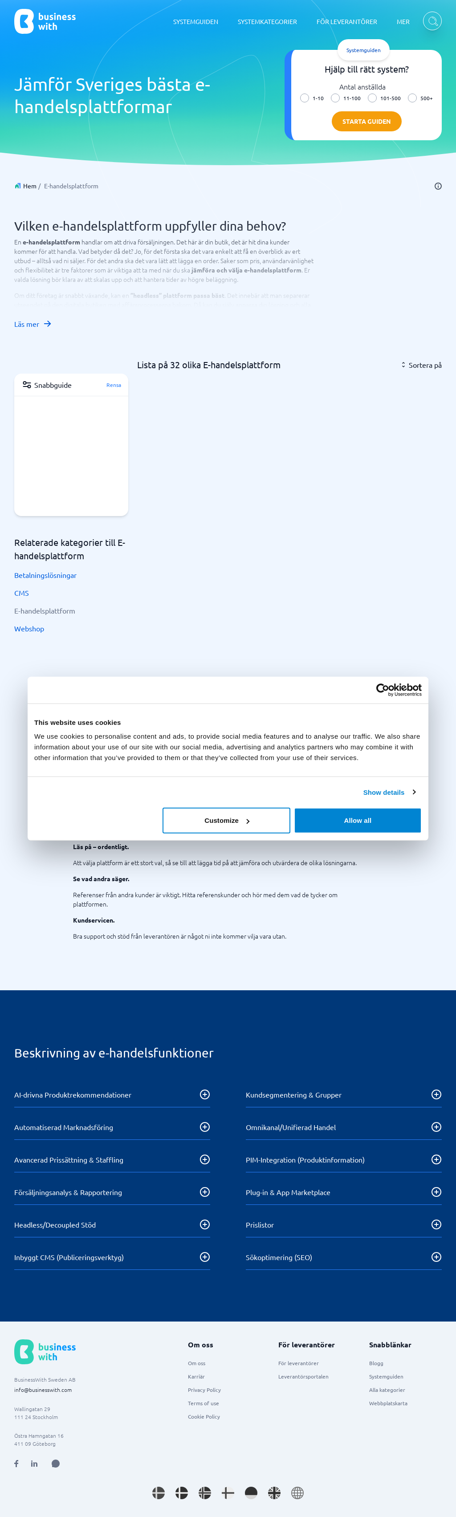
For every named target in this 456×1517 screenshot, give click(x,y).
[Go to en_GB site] (274, 1493)
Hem (30, 186)
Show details (384, 792)
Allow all (358, 820)
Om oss (196, 1363)
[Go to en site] (297, 1493)
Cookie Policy (204, 1416)
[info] (438, 186)
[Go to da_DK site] (181, 1493)
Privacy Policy (204, 1389)
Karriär (196, 1376)
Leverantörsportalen (303, 1376)
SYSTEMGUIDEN (195, 21)
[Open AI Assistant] (55, 1463)
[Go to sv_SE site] (158, 1493)
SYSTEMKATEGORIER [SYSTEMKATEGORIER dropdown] (267, 21)
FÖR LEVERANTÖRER (347, 21)
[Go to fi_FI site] (228, 1493)
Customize (226, 820)
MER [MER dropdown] (403, 21)
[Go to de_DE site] (251, 1493)
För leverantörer (298, 1363)
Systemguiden (386, 1376)
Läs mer (33, 323)
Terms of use (203, 1403)
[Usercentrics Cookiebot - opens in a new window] (383, 689)
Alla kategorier (387, 1389)
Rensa (113, 384)
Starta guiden (366, 121)
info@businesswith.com (43, 1389)
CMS (21, 592)
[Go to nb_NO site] (205, 1493)
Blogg (376, 1363)
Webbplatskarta (388, 1403)
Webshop (29, 628)
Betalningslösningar (45, 574)
